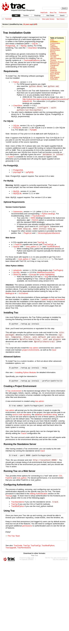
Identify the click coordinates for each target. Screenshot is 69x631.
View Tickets (50, 15)
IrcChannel (22, 295)
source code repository (21, 419)
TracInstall (8, 19)
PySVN (34, 221)
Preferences (63, 12)
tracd (54, 353)
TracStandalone (17, 508)
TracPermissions (24, 553)
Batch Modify (54, 74)
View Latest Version (48, 19)
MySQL (23, 46)
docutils (15, 274)
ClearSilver (31, 48)
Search (62, 15)
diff (35, 24)
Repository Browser (57, 62)
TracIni (23, 438)
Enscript (31, 276)
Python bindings (47, 215)
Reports (53, 75)
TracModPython (52, 248)
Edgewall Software (27, 565)
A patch (10, 158)
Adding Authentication (38, 499)
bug (45, 278)
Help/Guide (43, 12)
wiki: (3, 19)
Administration (55, 50)
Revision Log (54, 63)
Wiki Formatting (55, 58)
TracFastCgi (48, 246)
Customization (55, 43)
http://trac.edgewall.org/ (60, 565)
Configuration (55, 48)
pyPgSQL (29, 173)
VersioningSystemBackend (48, 235)
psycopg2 (16, 173)
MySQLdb (16, 194)
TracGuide (18, 551)
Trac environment (14, 395)
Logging (53, 53)
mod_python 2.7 (23, 261)
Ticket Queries (55, 72)
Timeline (25, 15)
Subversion (17, 213)
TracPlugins (57, 272)
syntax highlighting (46, 276)
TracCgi (40, 244)
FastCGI (17, 246)
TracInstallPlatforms (31, 60)
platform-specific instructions (52, 301)
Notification (54, 79)
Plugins (52, 45)
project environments (30, 353)
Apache (15, 248)
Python (15, 82)
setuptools (16, 272)
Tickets (52, 67)
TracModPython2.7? (44, 261)
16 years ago (28, 24)
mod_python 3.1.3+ (33, 248)
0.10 (7, 347)
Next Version (61, 19)
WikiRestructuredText (45, 274)
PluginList (27, 235)
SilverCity (16, 276)
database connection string (46, 419)
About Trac (53, 12)
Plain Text (34, 561)
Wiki (16, 15)
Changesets (54, 65)
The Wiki (53, 57)
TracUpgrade (11, 553)
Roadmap (37, 15)
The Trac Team (13, 542)
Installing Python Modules (24, 376)
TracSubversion (37, 217)
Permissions (54, 55)
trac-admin (33, 351)
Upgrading (53, 46)
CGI (60, 481)
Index (52, 40)
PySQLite (16, 128)
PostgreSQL (17, 171)
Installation (54, 41)
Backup (52, 52)
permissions (27, 532)
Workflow (53, 69)
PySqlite (32, 131)
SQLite (34, 44)
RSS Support (54, 77)
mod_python (21, 483)
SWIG (32, 219)
